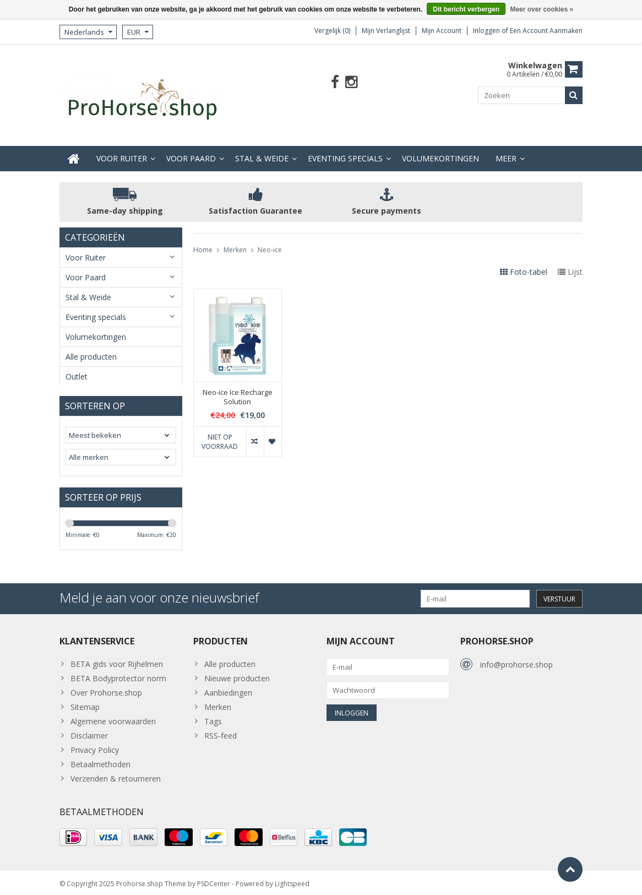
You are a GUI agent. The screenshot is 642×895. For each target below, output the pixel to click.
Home (203, 241)
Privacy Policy (94, 745)
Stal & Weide (262, 149)
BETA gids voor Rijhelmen (116, 659)
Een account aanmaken (546, 30)
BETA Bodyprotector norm (118, 673)
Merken (235, 241)
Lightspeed (292, 881)
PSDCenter (213, 881)
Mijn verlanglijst (386, 30)
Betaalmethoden (100, 759)
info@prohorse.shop (516, 659)
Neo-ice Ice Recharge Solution (238, 388)
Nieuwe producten (237, 673)
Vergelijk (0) (332, 30)
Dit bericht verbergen (466, 9)
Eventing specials (345, 149)
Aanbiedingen (228, 687)
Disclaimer (89, 730)
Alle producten (91, 348)
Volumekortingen (440, 149)
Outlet (77, 367)
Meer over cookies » (541, 9)
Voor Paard (191, 149)
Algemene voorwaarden (113, 716)
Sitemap (85, 702)
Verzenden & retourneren (115, 773)
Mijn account (441, 30)
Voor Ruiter (121, 149)
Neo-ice (270, 241)
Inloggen (487, 30)
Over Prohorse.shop (106, 687)
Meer (506, 149)
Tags (213, 716)
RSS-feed (220, 730)
